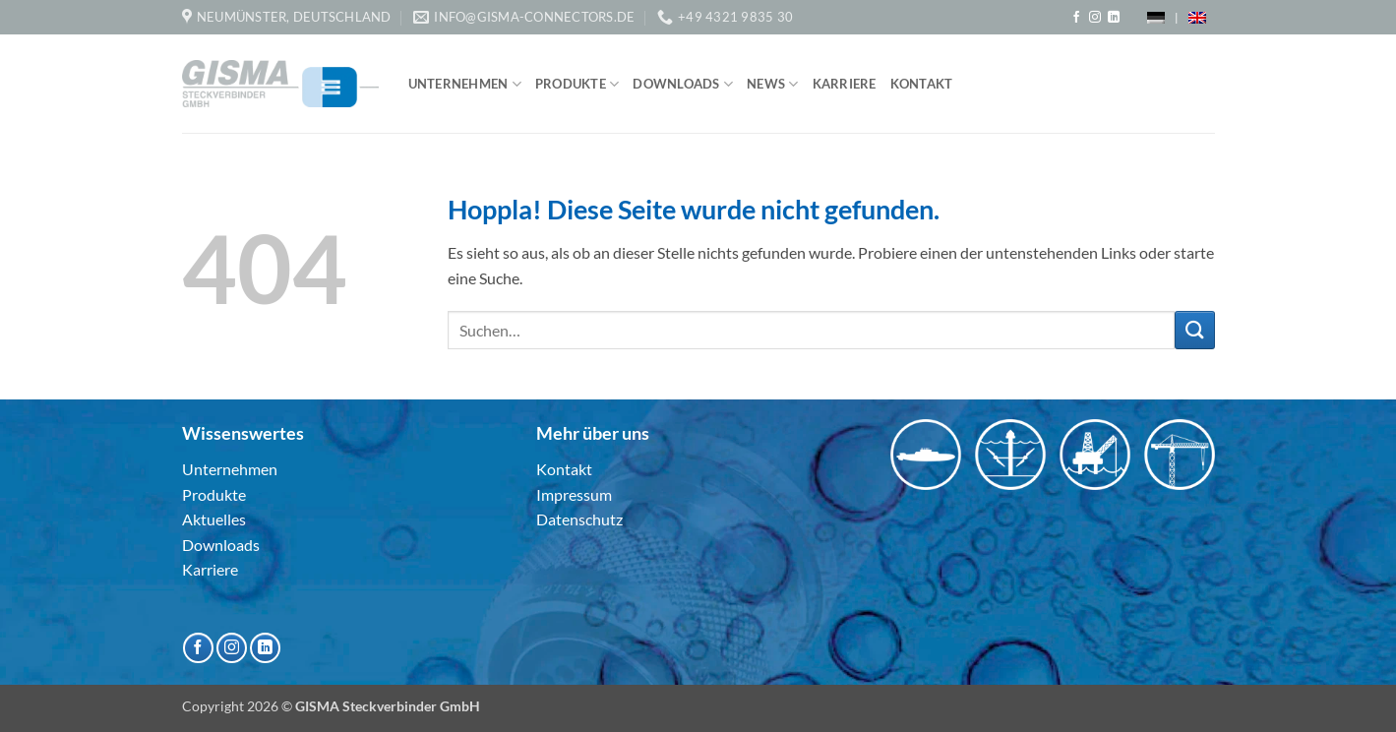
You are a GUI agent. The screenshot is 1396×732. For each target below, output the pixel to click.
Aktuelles (214, 519)
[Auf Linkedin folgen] (1114, 18)
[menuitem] (1156, 17)
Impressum (574, 494)
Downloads (683, 84)
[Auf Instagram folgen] (1095, 18)
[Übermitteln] (1194, 330)
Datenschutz (579, 519)
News (772, 84)
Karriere (845, 84)
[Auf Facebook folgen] (1076, 18)
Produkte (577, 84)
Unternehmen (464, 84)
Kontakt (921, 84)
